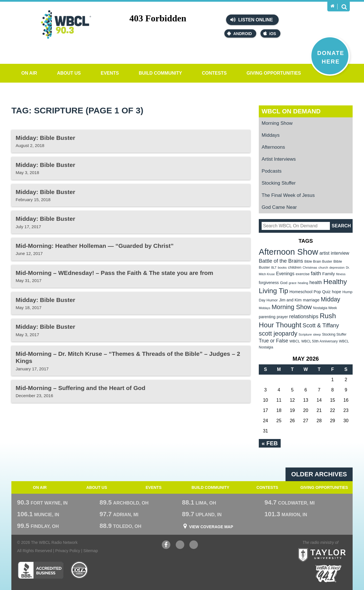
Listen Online (251, 20)
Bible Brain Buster (318, 262)
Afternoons (273, 147)
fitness (341, 274)
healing (303, 283)
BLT (274, 267)
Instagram (193, 545)
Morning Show (277, 123)
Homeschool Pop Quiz (310, 291)
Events (110, 73)
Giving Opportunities (274, 73)
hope (336, 291)
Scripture (305, 334)
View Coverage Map (211, 527)
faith (316, 273)
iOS (269, 33)
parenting (267, 317)
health (315, 282)
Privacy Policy (67, 550)
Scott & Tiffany (321, 325)
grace (292, 283)
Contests (214, 73)
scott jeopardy (278, 333)
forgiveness (269, 283)
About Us (69, 73)
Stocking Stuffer (279, 183)
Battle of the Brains (281, 261)
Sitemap (90, 550)
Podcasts (272, 171)
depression (337, 267)
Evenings (285, 273)
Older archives (319, 474)
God (284, 283)
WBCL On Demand (291, 111)
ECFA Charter (79, 570)
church (323, 267)
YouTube (180, 545)
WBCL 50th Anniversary (319, 341)
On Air (29, 73)
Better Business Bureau (40, 570)
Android (239, 33)
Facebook (166, 545)
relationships (303, 316)
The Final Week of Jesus (288, 195)
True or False (273, 341)
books (282, 267)
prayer (282, 317)
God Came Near (279, 207)
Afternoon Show (288, 251)
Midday (330, 299)
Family (328, 273)
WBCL (294, 341)
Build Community (160, 73)
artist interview (334, 253)
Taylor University (332, 548)
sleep (317, 334)
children (294, 267)
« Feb (270, 443)
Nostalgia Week (325, 308)
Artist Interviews (279, 159)
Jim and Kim (290, 300)
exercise (303, 274)
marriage (311, 300)
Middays (271, 135)
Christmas (310, 267)
